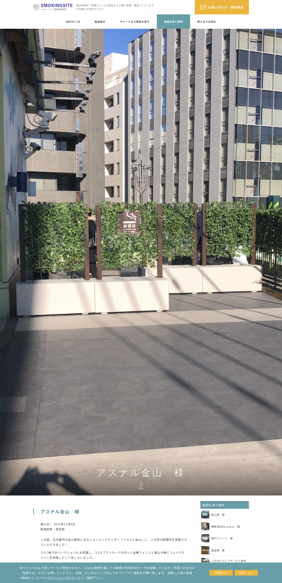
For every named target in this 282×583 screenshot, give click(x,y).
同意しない (246, 573)
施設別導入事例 (173, 21)
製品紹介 (100, 21)
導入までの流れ (206, 21)
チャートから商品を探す (135, 21)
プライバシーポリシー (62, 578)
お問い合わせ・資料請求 (226, 7)
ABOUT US (73, 21)
